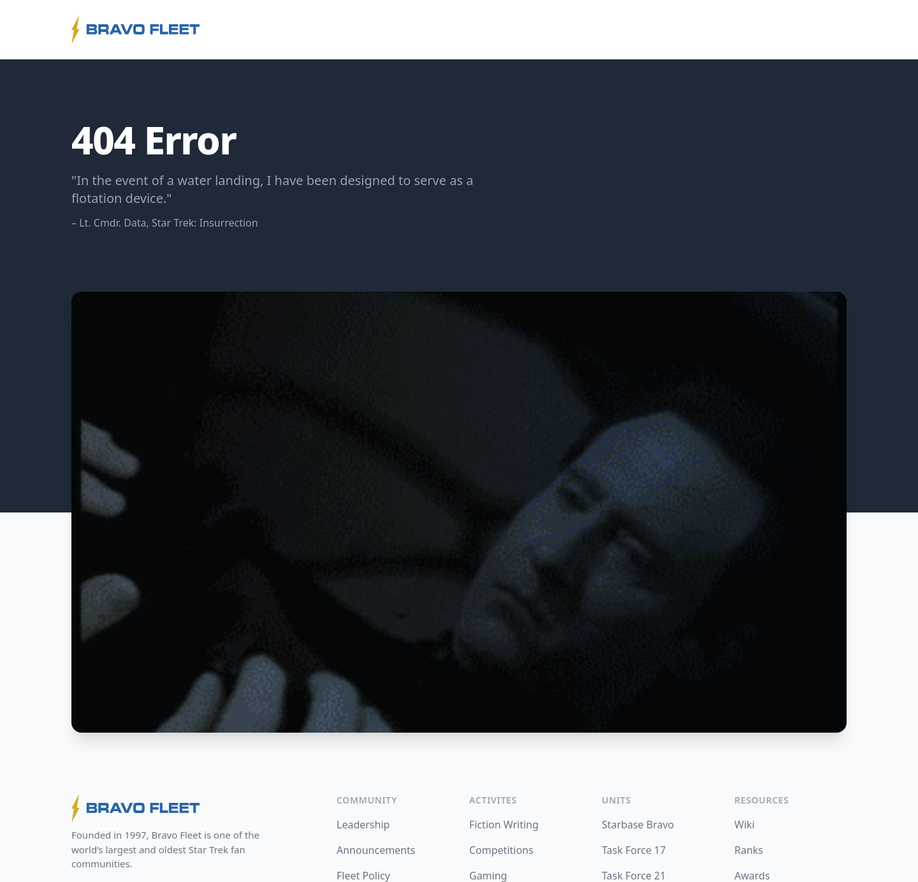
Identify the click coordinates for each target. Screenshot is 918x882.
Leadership (363, 825)
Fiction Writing (504, 825)
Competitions (501, 850)
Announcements (376, 850)
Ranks (748, 850)
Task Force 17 (634, 850)
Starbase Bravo (638, 825)
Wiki (744, 825)
